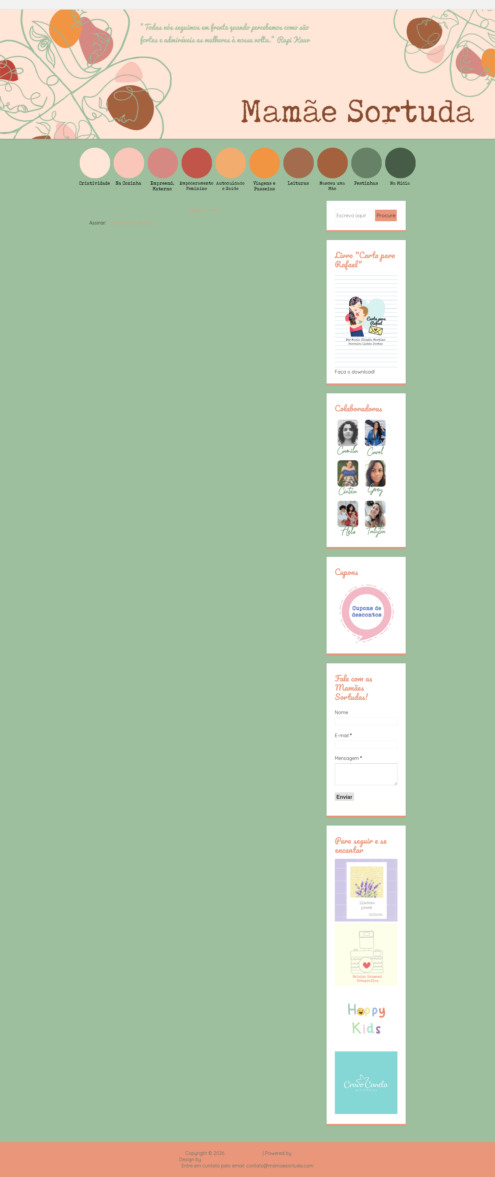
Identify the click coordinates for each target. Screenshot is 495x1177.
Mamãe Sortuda (243, 1153)
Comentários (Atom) (130, 223)
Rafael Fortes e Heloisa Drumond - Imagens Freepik (259, 1159)
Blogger (301, 1153)
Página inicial (203, 210)
